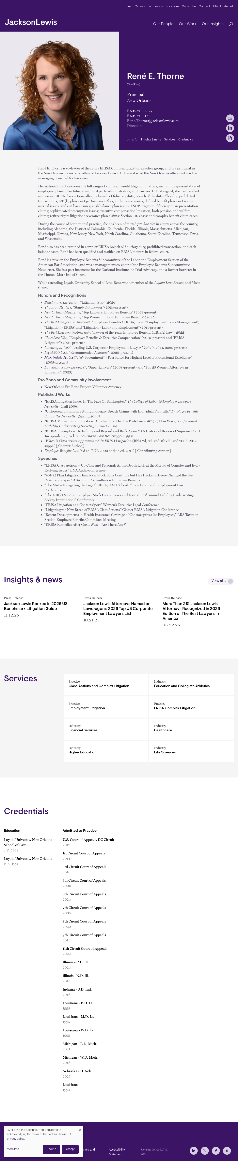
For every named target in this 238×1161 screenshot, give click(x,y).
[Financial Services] (106, 729)
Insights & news (151, 139)
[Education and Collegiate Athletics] (191, 684)
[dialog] (43, 1141)
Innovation (156, 6)
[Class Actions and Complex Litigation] (106, 684)
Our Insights (213, 24)
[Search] (229, 24)
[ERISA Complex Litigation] (191, 707)
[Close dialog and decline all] (80, 1128)
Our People (163, 24)
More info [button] (13, 1149)
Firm (129, 6)
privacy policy (15, 1139)
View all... (219, 581)
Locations (172, 6)
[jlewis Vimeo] (227, 1151)
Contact (204, 6)
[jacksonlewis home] (31, 21)
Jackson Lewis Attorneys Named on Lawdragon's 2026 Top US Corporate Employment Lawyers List (118, 609)
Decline (51, 1149)
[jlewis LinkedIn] (194, 1151)
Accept (70, 1149)
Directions (135, 125)
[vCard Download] (230, 118)
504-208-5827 (141, 110)
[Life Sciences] (191, 751)
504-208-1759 (140, 115)
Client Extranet (223, 6)
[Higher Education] (106, 751)
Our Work (187, 24)
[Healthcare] (191, 729)
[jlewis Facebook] (216, 1151)
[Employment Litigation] (106, 707)
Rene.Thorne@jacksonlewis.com (153, 120)
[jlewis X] (205, 1151)
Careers (140, 6)
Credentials (185, 139)
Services (169, 139)
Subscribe (189, 6)
